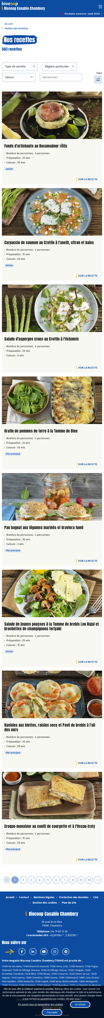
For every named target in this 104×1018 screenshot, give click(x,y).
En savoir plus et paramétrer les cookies (40, 1004)
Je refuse (80, 1004)
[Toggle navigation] (100, 8)
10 (89, 880)
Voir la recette (87, 179)
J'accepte (52, 1012)
